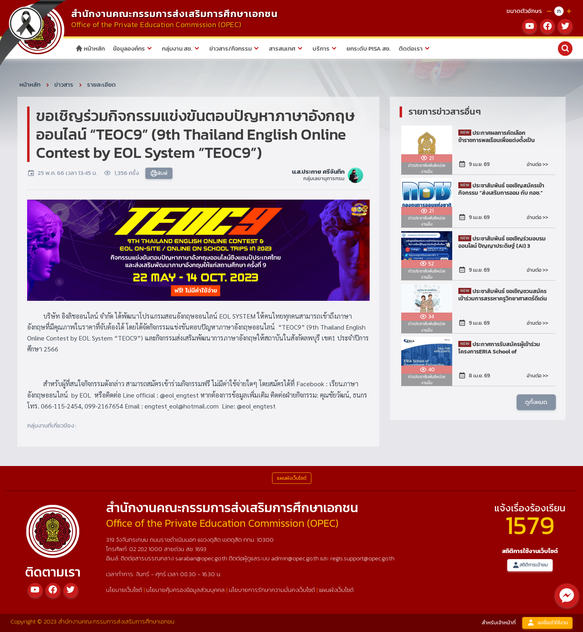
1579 (530, 525)
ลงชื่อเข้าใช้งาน (547, 623)
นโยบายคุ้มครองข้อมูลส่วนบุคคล (185, 589)
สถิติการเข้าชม (530, 565)
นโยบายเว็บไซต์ (124, 589)
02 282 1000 (146, 548)
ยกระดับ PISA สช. (369, 48)
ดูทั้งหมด (536, 401)
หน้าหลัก (90, 48)
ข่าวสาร (63, 84)
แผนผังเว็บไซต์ (336, 589)
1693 (200, 548)
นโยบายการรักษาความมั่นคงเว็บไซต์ (272, 589)
